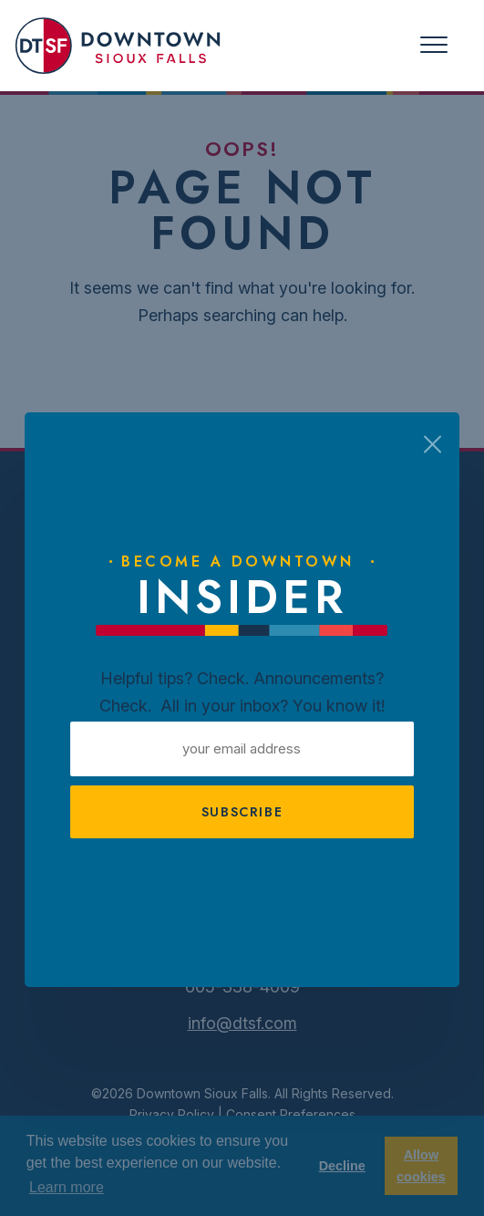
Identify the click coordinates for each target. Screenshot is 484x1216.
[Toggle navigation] (434, 45)
